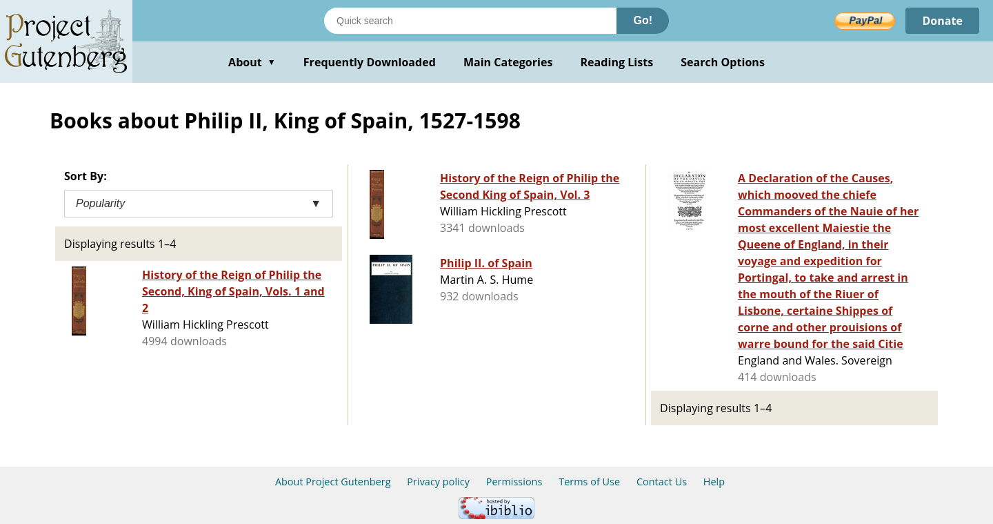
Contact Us (661, 481)
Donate (942, 20)
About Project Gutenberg (333, 481)
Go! (642, 20)
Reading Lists (617, 62)
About (252, 62)
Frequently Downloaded (369, 62)
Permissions (514, 481)
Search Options (723, 62)
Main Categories (508, 62)
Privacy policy (438, 481)
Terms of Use (589, 481)
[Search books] (470, 21)
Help (714, 481)
